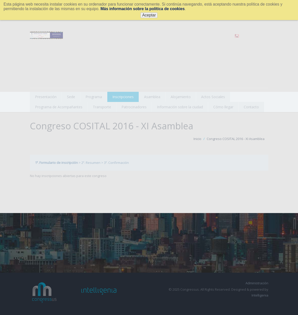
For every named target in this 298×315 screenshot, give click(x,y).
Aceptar (149, 15)
